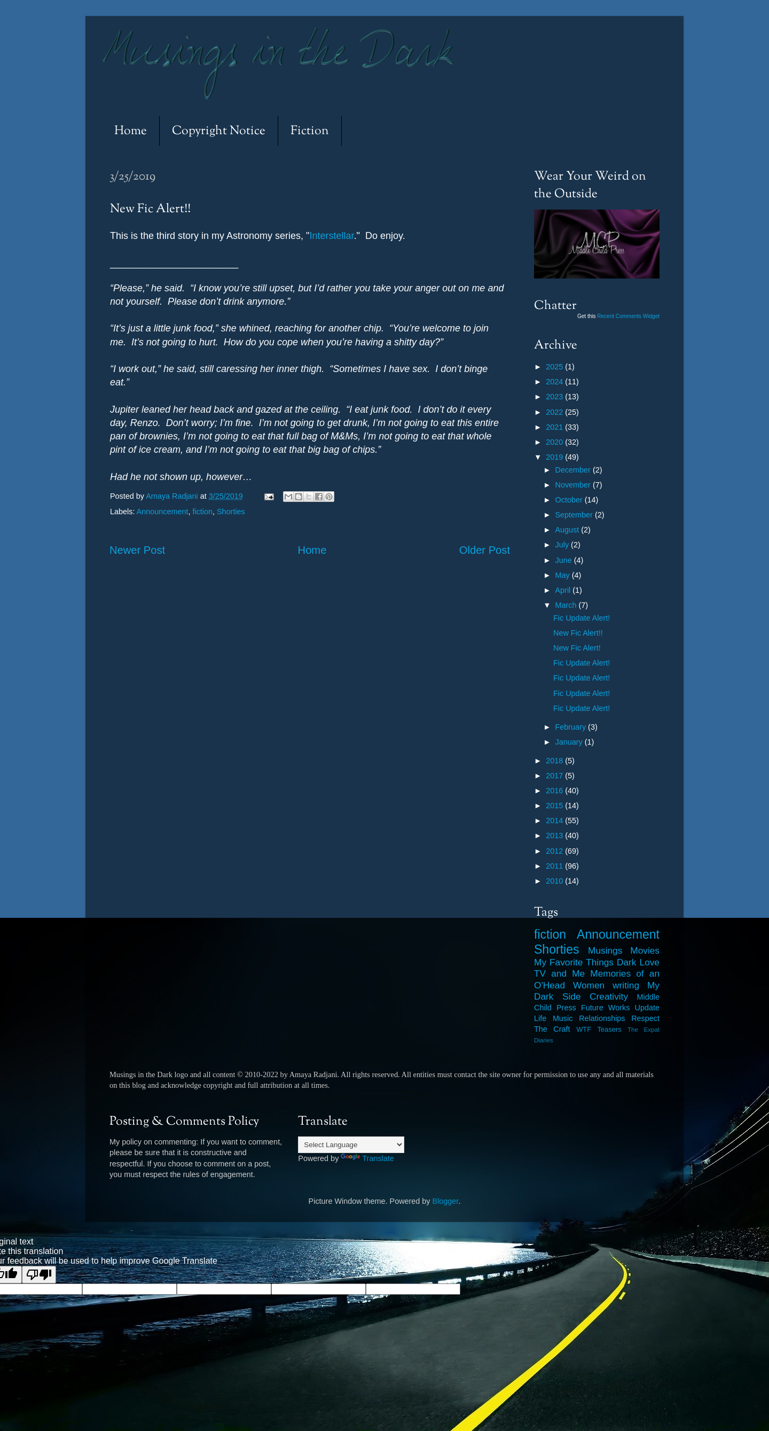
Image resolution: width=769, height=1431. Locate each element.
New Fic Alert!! (578, 633)
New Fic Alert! (577, 648)
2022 (555, 412)
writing (626, 985)
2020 (555, 442)
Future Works (605, 1007)
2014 (555, 820)
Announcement (163, 511)
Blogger (446, 1201)
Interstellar (332, 235)
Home (130, 131)
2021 (555, 427)
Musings (605, 950)
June (564, 560)
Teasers (609, 1029)
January (570, 742)
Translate (367, 1158)
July (563, 544)
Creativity (609, 996)
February (571, 727)
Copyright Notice (218, 131)
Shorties (231, 511)
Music (563, 1018)
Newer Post (137, 550)
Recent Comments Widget (628, 316)
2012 (555, 851)
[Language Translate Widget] (351, 1144)
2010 (555, 881)
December (574, 470)
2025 (555, 366)
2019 (555, 457)
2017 (555, 775)
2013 (555, 835)
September (575, 514)
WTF (583, 1029)
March (567, 605)
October (570, 500)
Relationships (602, 1018)
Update (647, 1007)
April (564, 590)
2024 (555, 381)
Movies (645, 950)
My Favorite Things (574, 962)
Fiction (310, 131)
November (574, 485)
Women (589, 985)
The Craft (552, 1029)
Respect (645, 1018)
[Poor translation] (39, 1274)
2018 (555, 760)
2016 (555, 790)
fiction (202, 511)
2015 (555, 805)
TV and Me (559, 973)
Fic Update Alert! (581, 618)
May (563, 575)
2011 (555, 866)
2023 (555, 396)
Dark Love (638, 962)
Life (540, 1018)
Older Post (484, 550)
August (568, 529)
